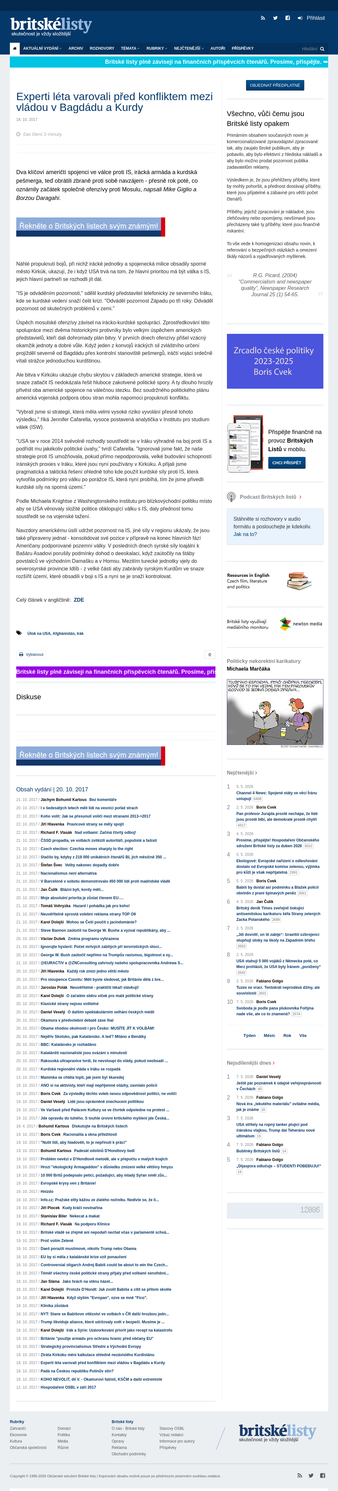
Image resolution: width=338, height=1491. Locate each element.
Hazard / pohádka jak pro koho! (101, 906)
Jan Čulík (49, 889)
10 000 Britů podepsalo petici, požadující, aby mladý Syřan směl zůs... (104, 1175)
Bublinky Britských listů (261, 1151)
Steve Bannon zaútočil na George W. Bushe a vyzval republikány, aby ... (106, 930)
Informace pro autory (177, 1441)
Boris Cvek (51, 1093)
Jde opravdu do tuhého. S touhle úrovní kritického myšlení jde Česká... (105, 1118)
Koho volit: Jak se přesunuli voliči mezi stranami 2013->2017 (96, 816)
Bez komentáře (102, 799)
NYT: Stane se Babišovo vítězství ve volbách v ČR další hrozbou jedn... (105, 1314)
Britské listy (54, 27)
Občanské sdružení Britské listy (71, 1476)
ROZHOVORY (102, 48)
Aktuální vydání (42, 48)
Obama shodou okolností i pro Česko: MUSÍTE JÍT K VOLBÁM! (97, 1028)
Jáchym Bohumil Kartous (64, 799)
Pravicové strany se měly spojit (95, 824)
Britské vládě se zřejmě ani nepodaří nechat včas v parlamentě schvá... (105, 1232)
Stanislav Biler (54, 1216)
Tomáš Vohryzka (56, 906)
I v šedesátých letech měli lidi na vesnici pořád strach (89, 808)
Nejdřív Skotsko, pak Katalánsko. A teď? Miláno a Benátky (93, 1036)
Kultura (16, 1441)
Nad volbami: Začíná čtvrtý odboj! (105, 832)
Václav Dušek (53, 938)
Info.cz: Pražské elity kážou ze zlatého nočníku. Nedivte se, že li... (100, 1200)
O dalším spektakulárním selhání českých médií (111, 1012)
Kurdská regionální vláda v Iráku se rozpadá (81, 1069)
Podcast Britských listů (262, 497)
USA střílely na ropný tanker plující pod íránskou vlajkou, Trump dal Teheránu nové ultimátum (275, 1130)
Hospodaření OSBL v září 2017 (68, 1387)
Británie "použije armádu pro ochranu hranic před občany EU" (97, 1338)
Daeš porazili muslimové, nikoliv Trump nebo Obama (89, 1248)
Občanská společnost (28, 1447)
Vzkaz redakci (171, 1435)
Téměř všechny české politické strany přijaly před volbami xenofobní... (105, 1273)
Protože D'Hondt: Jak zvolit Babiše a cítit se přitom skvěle (119, 1289)
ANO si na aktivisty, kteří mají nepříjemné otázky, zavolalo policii (99, 1085)
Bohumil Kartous (54, 1126)
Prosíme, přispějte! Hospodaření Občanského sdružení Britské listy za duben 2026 (277, 843)
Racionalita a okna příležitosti (90, 1134)
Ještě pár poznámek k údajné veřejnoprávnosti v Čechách (278, 1086)
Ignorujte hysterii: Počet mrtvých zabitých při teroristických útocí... (101, 946)
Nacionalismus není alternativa (69, 873)
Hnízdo (47, 1191)
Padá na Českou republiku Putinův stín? (77, 1371)
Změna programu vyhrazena (93, 938)
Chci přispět (286, 462)
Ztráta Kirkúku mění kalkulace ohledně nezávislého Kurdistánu (97, 1355)
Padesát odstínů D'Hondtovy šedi (104, 1151)
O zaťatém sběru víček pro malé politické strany (110, 996)
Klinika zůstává (54, 1306)
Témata (130, 48)
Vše (302, 1035)
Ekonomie (18, 1435)
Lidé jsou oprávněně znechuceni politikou (106, 1101)
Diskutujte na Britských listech (100, 1126)
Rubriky (156, 48)
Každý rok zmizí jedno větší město (98, 971)
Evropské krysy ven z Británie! (68, 1183)
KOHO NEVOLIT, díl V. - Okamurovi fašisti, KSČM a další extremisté (101, 1379)
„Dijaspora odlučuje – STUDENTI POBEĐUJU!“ (278, 1169)
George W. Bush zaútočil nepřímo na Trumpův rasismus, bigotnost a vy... (107, 955)
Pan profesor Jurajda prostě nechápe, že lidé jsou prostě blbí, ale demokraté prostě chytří (277, 820)
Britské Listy (278, 1433)
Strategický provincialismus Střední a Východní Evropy (91, 1346)
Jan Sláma (50, 1281)
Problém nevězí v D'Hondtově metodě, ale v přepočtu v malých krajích (104, 1159)
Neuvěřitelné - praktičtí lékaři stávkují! (104, 987)
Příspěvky (243, 48)
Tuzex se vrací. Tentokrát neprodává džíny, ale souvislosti (278, 990)
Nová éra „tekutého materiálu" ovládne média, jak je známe (278, 1107)
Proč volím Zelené (57, 1240)
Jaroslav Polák (54, 987)
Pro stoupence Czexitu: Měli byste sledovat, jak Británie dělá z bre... (102, 979)
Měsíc (269, 1035)
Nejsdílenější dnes (249, 1063)
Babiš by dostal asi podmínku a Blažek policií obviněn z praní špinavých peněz (277, 890)
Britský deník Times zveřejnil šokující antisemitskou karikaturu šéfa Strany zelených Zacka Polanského (278, 914)
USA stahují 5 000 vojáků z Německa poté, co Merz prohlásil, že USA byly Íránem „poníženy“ (278, 967)
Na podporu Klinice (92, 1224)
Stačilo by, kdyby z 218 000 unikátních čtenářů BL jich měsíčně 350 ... (103, 857)
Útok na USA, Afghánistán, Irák (55, 633)
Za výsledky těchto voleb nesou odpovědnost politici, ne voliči (120, 1093)
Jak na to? (245, 534)
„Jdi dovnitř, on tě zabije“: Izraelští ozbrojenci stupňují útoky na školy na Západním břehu (278, 940)
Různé (63, 1447)
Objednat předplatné (275, 85)
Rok (287, 1035)
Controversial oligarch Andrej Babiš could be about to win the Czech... (104, 1265)
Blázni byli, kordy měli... (81, 889)
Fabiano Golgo (270, 981)
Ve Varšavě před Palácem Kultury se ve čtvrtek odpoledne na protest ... (105, 1110)
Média (63, 1441)
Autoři (218, 48)
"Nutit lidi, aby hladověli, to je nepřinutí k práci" (84, 1142)
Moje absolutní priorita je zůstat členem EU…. (82, 898)
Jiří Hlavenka (52, 824)
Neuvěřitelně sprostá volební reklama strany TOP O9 (88, 914)
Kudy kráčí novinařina (82, 1208)
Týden (249, 1035)
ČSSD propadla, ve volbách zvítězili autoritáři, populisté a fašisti (99, 840)
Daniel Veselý (53, 1012)
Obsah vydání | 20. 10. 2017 (52, 789)
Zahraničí (18, 1428)
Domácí (64, 1428)
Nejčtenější (189, 48)
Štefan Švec (51, 865)
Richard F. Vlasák (56, 832)
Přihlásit (311, 18)
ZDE (79, 600)
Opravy (118, 1441)
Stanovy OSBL (172, 1428)
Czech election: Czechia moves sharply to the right (87, 849)
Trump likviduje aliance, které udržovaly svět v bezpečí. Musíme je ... (103, 1322)
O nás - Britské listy (128, 1428)
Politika (64, 1435)
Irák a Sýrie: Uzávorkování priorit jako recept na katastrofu (120, 1330)
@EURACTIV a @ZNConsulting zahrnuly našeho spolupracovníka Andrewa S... (112, 963)
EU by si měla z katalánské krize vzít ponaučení (83, 1257)
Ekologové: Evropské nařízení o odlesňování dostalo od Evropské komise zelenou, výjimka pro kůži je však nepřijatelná (278, 867)
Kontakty (119, 1435)
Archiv (75, 48)
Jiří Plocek (50, 1208)
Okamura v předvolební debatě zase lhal (77, 1020)
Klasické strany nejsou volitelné (70, 1004)
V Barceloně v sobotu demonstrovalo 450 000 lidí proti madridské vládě (105, 881)
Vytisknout (31, 654)
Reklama (119, 1447)
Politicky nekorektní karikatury (264, 665)
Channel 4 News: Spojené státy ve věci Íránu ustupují (276, 796)
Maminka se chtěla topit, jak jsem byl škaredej (82, 1077)
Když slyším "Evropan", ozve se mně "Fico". (107, 1298)
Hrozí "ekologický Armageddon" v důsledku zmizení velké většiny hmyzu (107, 1167)
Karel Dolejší (52, 922)
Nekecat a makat (85, 1216)
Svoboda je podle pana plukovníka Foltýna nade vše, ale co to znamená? (275, 1011)
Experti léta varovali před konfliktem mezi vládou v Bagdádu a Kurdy (103, 1363)
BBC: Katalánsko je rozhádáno (68, 1044)
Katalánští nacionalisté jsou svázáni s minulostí (84, 1053)
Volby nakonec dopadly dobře (92, 865)
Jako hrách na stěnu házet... (87, 1281)
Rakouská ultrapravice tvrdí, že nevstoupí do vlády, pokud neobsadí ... (104, 1061)
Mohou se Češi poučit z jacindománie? (102, 922)
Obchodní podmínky (129, 1454)
